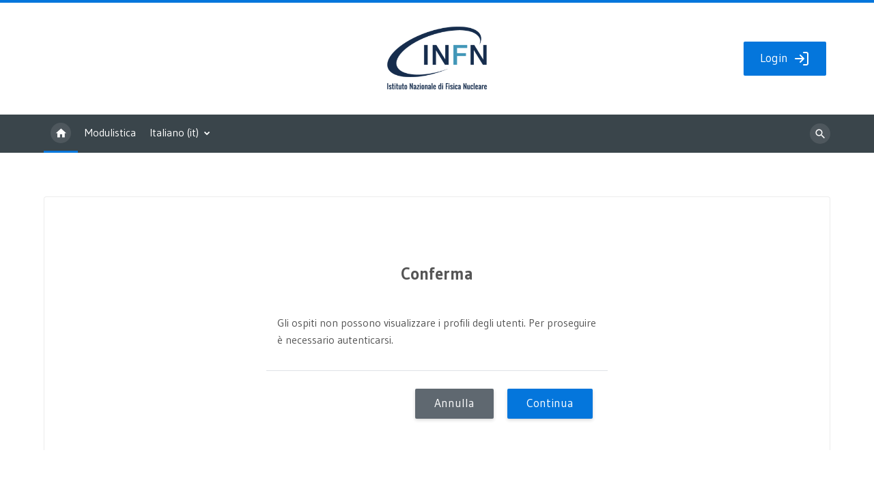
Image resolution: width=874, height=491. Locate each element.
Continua (550, 403)
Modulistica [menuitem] (110, 132)
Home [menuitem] (61, 134)
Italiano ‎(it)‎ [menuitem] (174, 132)
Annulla (454, 403)
